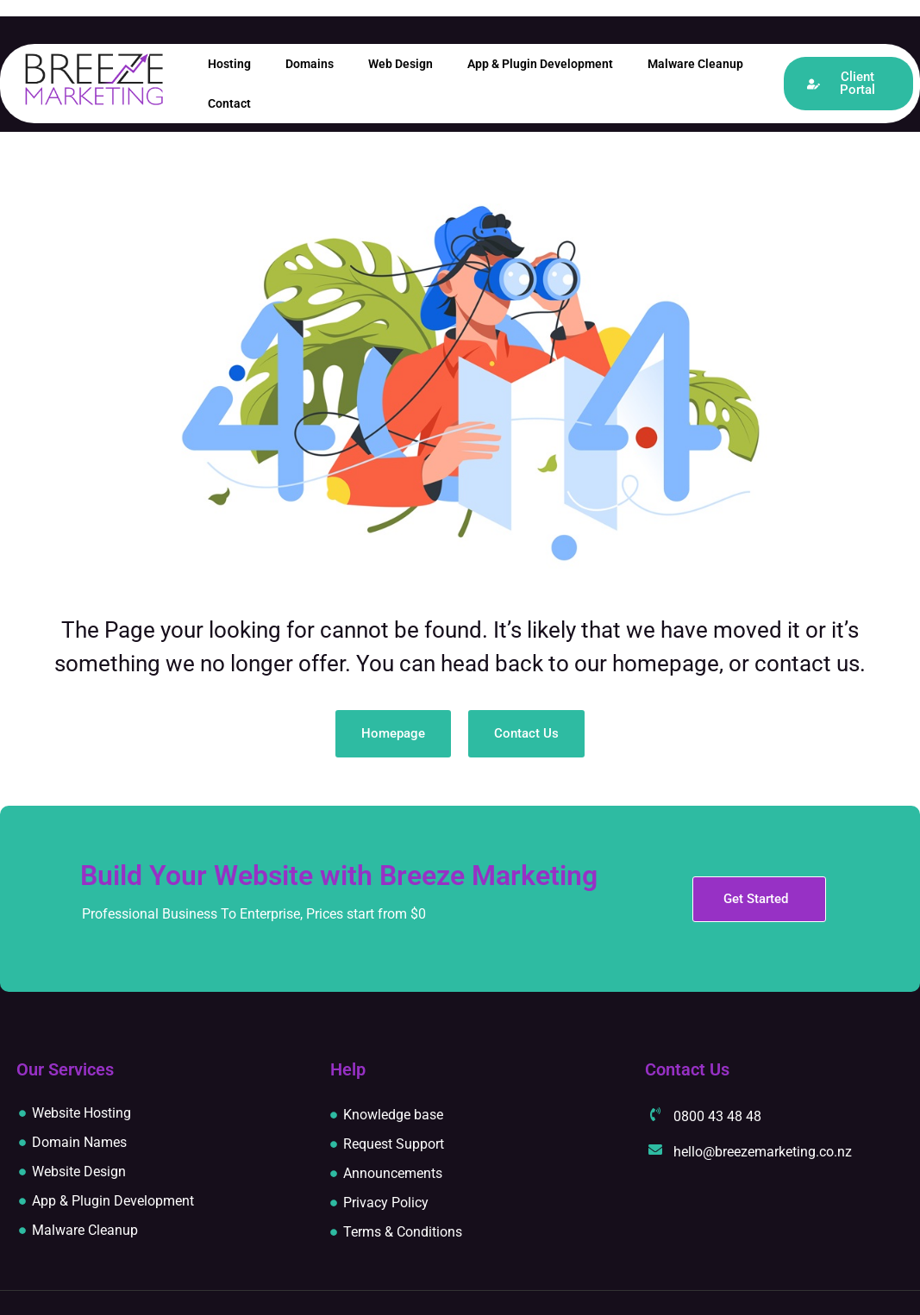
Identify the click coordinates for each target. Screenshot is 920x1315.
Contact (229, 103)
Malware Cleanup (695, 64)
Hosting (229, 64)
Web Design (400, 64)
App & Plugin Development (540, 64)
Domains (309, 64)
